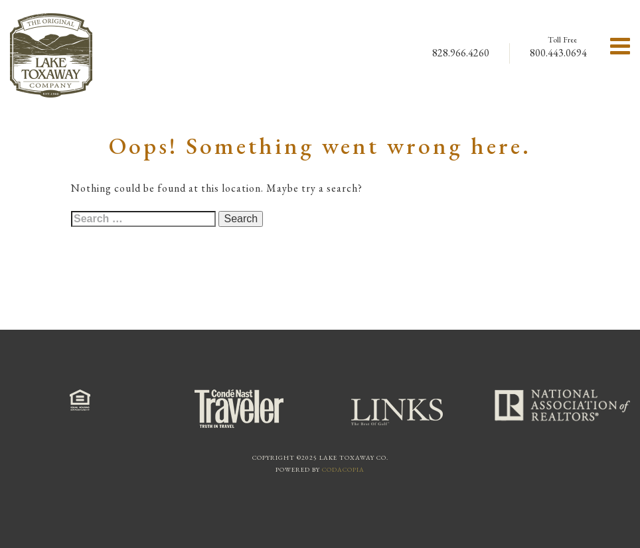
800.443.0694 (558, 53)
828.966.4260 (460, 53)
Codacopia (343, 469)
